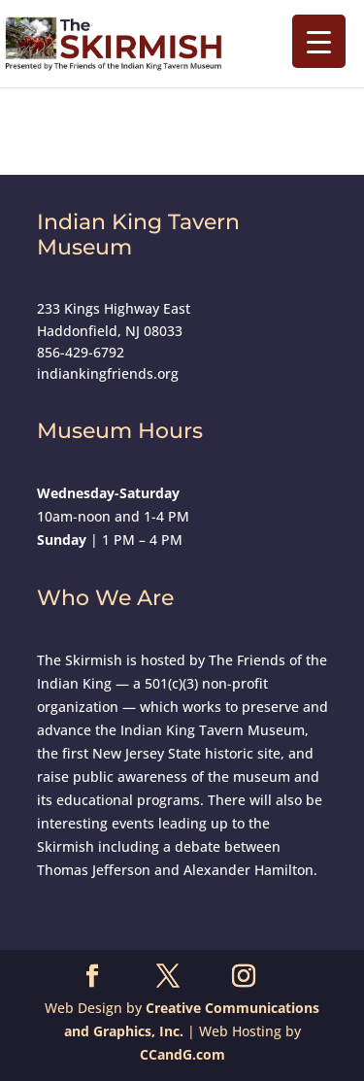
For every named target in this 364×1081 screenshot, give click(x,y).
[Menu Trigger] (319, 41)
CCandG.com (182, 1054)
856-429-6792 (80, 352)
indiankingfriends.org (108, 373)
